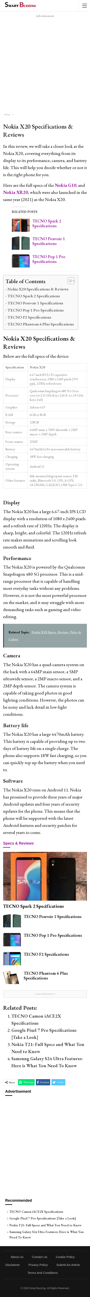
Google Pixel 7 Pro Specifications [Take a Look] (42, 1218)
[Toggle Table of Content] (69, 280)
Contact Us (39, 1257)
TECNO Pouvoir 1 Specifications (48, 241)
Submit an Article (68, 1265)
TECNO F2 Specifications (29, 317)
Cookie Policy (65, 1257)
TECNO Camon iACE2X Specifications (36, 1212)
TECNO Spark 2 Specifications (46, 223)
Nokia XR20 (15, 192)
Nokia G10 (65, 185)
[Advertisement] (45, 64)
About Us (17, 1257)
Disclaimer (12, 1265)
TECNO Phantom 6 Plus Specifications (40, 324)
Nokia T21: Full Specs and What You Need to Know (45, 1225)
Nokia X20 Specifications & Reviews (37, 289)
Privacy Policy (38, 1265)
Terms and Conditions (43, 1272)
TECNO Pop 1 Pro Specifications (48, 259)
